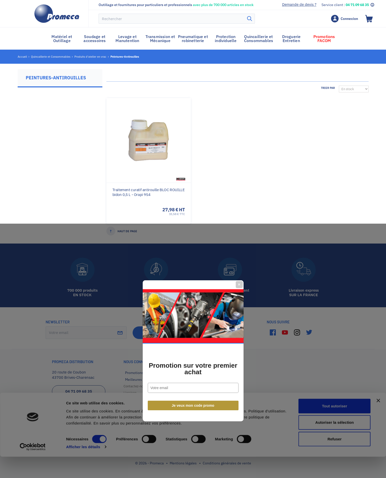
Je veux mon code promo (193, 294)
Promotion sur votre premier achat (193, 256)
